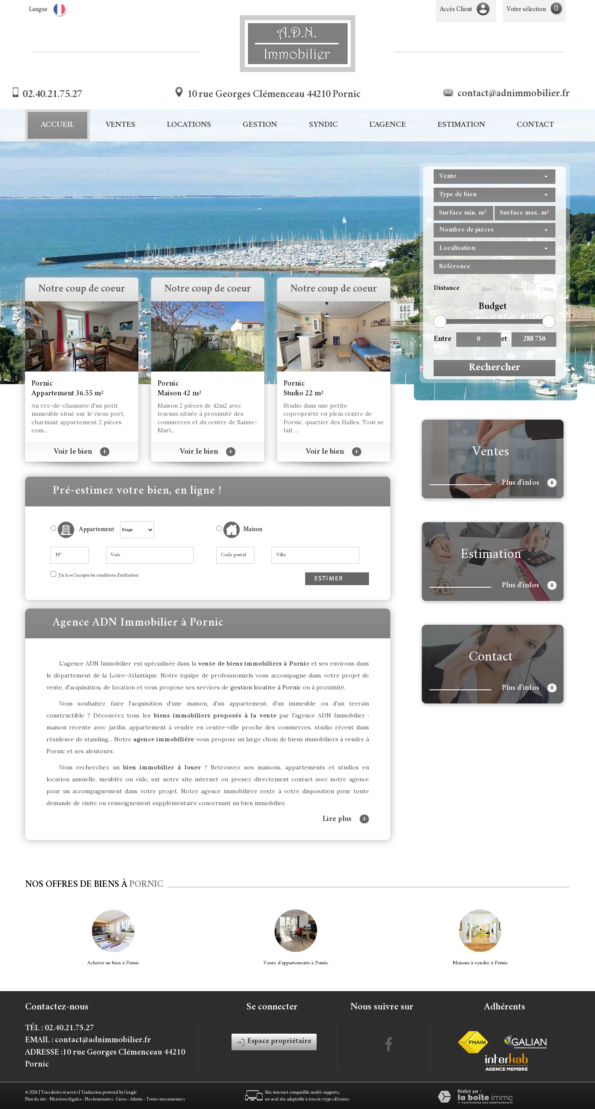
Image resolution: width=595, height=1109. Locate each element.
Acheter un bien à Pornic (113, 963)
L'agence (387, 125)
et (504, 339)
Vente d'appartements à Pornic (296, 963)
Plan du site (35, 1099)
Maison (243, 529)
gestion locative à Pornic (265, 687)
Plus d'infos (529, 482)
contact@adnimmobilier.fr (514, 94)
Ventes (120, 125)
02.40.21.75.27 (52, 94)
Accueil (57, 125)
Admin (136, 1099)
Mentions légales (65, 1099)
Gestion (260, 125)
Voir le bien (81, 452)
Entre (442, 339)
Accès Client (456, 9)
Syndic (323, 125)
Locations (189, 125)
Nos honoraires (99, 1099)
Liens (121, 1099)
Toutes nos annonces (165, 1099)
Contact (535, 125)
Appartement (82, 529)
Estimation (461, 125)
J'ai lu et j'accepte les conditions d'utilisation (98, 575)
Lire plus (346, 819)
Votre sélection (526, 9)
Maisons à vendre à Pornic (480, 963)
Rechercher (495, 368)
